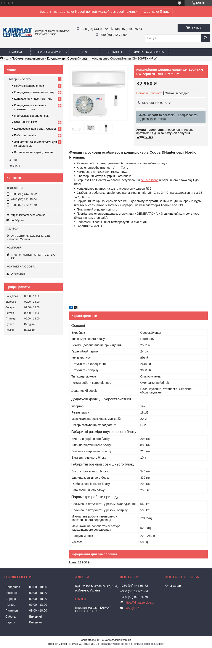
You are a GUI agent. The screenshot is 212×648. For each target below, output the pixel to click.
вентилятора (149, 180)
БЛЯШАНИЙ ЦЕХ (25, 122)
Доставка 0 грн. (156, 11)
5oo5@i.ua (17, 220)
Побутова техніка (25, 135)
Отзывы (14, 166)
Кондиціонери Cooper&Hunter (67, 58)
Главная (15, 52)
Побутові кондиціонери (28, 58)
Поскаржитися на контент (115, 643)
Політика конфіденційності (148, 643)
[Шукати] (205, 38)
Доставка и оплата (149, 52)
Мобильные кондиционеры (31, 115)
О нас (83, 52)
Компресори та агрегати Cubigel (35, 128)
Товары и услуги (48, 52)
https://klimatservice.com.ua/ (28, 215)
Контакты (114, 52)
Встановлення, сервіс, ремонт (33, 152)
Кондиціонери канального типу (34, 92)
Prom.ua (126, 640)
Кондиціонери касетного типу (33, 98)
